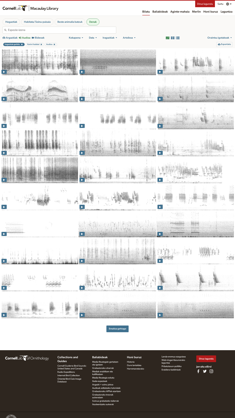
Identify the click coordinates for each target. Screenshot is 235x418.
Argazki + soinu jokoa (102, 385)
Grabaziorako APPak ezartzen (106, 391)
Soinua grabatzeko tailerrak (105, 401)
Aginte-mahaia (179, 11)
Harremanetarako (135, 369)
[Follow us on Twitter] (205, 371)
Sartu (220, 4)
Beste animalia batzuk (69, 22)
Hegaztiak (11, 22)
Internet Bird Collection (68, 375)
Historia (130, 362)
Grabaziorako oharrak (103, 368)
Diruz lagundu (205, 4)
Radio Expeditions (66, 372)
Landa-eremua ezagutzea (174, 357)
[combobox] (62, 30)
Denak (93, 22)
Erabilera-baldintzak (171, 370)
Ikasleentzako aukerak (103, 404)
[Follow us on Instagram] (211, 371)
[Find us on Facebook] (198, 371)
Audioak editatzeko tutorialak (106, 388)
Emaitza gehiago (117, 328)
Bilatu (146, 11)
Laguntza (226, 11)
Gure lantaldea (134, 365)
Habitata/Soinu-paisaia (37, 22)
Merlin (196, 11)
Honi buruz (210, 11)
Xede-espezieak (99, 381)
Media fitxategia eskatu (103, 378)
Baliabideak (160, 11)
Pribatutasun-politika (171, 366)
